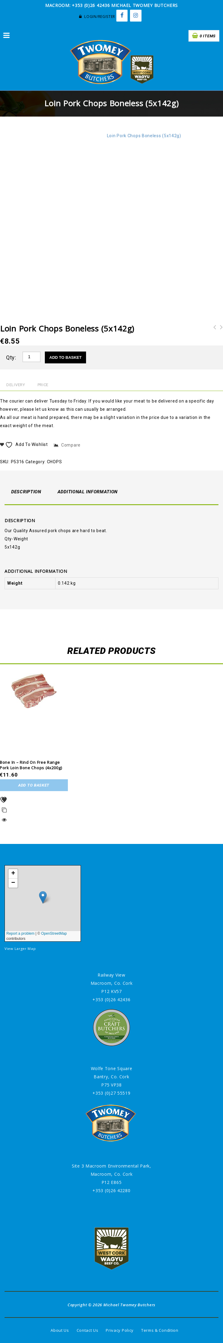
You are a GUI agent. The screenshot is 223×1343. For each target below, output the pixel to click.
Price (43, 384)
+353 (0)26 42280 (111, 1190)
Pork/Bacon (70, 135)
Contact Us (87, 1330)
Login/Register (97, 17)
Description (26, 492)
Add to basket (65, 357)
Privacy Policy (120, 1330)
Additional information (88, 492)
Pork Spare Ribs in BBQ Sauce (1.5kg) (219, 335)
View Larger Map (20, 948)
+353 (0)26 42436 (111, 999)
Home (48, 135)
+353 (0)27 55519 (111, 1093)
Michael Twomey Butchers (129, 1304)
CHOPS (95, 135)
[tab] (26, 492)
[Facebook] (122, 16)
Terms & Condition (159, 1330)
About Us (60, 1330)
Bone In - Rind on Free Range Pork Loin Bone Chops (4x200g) (213, 335)
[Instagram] (135, 16)
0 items (208, 36)
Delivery (15, 384)
